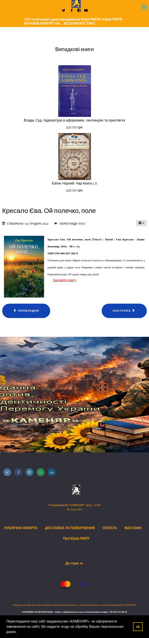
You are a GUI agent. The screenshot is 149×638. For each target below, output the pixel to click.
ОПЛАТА (110, 528)
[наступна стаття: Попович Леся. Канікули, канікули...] (124, 311)
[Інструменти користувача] (141, 223)
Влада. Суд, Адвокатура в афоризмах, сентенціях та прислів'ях (74, 120)
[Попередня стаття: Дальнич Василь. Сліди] (26, 311)
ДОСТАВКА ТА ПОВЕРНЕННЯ (70, 528)
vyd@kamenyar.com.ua (73, 612)
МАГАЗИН (133, 528)
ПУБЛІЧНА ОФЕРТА (20, 528)
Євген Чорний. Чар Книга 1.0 (74, 183)
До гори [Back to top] (74, 563)
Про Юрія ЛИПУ (76, 538)
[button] (18, 632)
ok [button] (138, 626)
